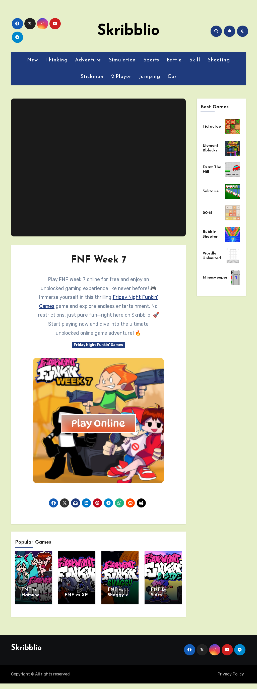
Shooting (219, 60)
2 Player (121, 76)
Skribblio (128, 31)
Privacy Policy (231, 672)
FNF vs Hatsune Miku (30, 595)
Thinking (56, 60)
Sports (151, 60)
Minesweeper (215, 278)
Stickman (92, 76)
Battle (174, 60)
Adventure (88, 60)
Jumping (149, 76)
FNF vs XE (76, 595)
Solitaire (211, 191)
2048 (208, 213)
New (32, 60)
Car (172, 76)
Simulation (122, 60)
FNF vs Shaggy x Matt (118, 595)
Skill (194, 60)
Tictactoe (212, 127)
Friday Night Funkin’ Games (98, 345)
